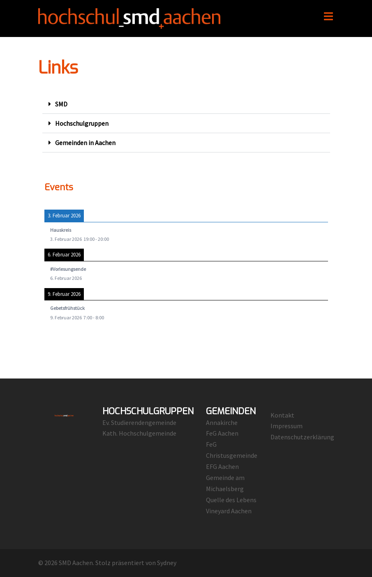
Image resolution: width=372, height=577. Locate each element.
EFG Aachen (222, 466)
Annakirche (222, 422)
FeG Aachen (222, 433)
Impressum (286, 426)
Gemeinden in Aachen (85, 142)
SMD (61, 104)
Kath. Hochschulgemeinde (139, 433)
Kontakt (282, 415)
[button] (186, 104)
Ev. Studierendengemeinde (139, 422)
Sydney (166, 563)
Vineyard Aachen (229, 511)
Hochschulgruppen (82, 123)
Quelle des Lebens (231, 500)
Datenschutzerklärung (302, 437)
